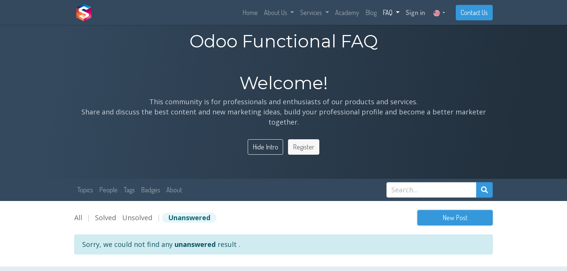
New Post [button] (455, 217)
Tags (129, 190)
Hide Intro (265, 147)
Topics (85, 190)
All (78, 217)
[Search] (484, 190)
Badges (150, 190)
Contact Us (474, 12)
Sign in (415, 12)
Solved (105, 217)
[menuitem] (250, 13)
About (174, 190)
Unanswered (189, 217)
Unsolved (137, 217)
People (108, 190)
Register (303, 147)
